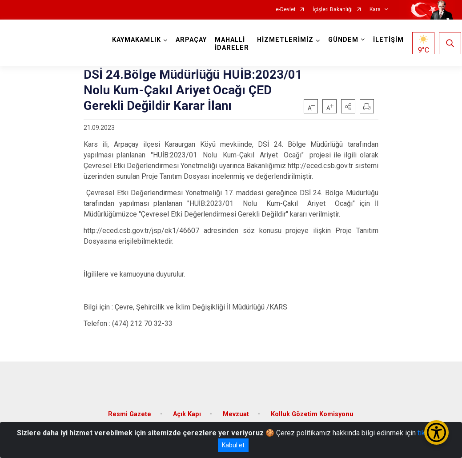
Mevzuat (236, 411)
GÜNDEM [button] (344, 40)
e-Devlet (286, 9)
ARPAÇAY (192, 40)
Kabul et (233, 445)
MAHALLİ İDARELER (233, 44)
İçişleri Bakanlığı (333, 9)
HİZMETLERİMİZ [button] (286, 40)
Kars (375, 9)
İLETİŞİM (389, 40)
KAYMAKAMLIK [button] (137, 40)
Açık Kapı (187, 411)
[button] (348, 106)
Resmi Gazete (129, 411)
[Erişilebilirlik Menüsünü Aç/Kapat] (436, 432)
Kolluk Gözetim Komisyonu (312, 411)
